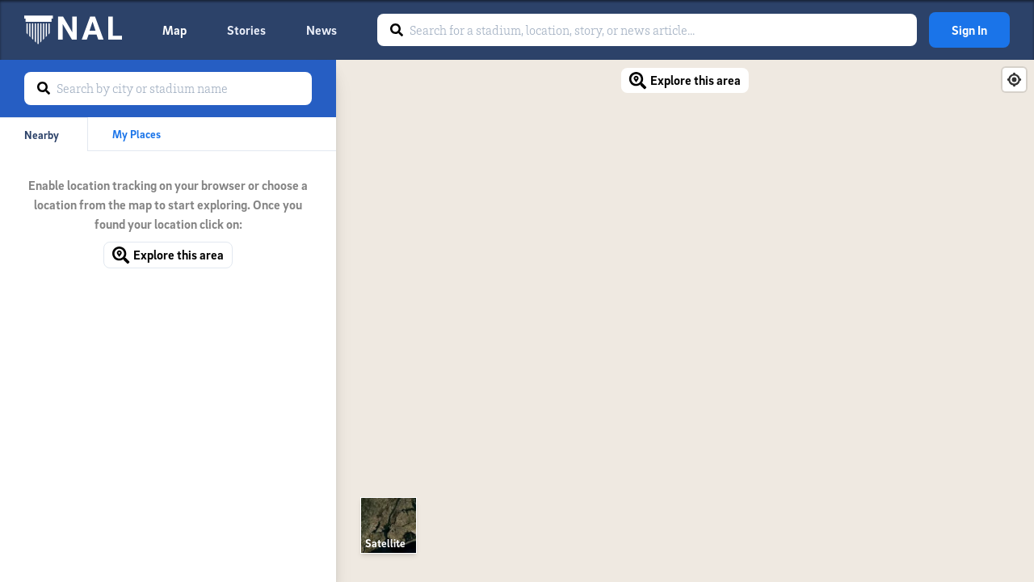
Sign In (969, 30)
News (321, 30)
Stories (246, 30)
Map (174, 30)
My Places (136, 134)
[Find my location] (1014, 79)
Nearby (41, 134)
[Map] (685, 321)
